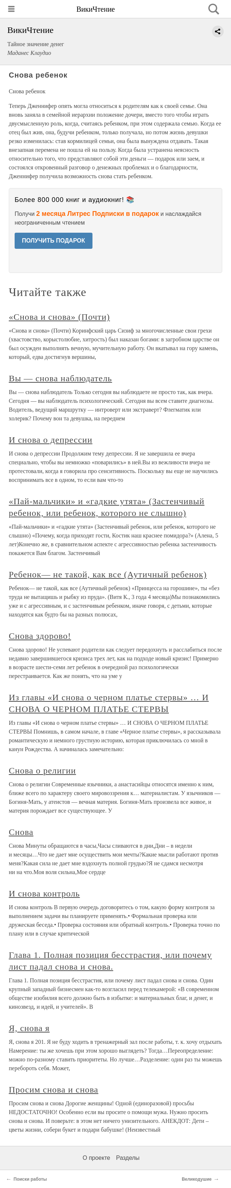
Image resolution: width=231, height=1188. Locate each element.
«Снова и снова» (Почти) (59, 317)
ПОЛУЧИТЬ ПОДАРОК (53, 240)
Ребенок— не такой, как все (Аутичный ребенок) (108, 574)
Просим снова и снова (53, 1089)
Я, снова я (29, 1028)
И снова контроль (44, 893)
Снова (21, 832)
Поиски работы (30, 1179)
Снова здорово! (40, 636)
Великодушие (197, 1179)
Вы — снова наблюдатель (60, 378)
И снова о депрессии (50, 440)
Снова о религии (42, 770)
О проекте (96, 1158)
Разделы (127, 1158)
